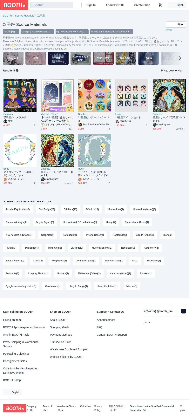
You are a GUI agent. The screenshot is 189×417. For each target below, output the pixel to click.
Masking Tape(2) (114, 260)
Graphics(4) (47, 235)
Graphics (8, 114)
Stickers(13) (70, 209)
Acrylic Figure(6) (45, 222)
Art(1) (135, 260)
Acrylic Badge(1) (79, 286)
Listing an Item (12, 319)
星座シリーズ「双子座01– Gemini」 (57, 174)
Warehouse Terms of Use (66, 408)
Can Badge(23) (47, 209)
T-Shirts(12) (92, 209)
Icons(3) (167, 235)
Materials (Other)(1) (120, 273)
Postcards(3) (120, 235)
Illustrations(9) (116, 209)
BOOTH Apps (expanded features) (24, 327)
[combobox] (51, 5)
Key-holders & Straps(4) (19, 235)
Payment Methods (61, 334)
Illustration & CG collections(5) (80, 222)
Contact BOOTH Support (112, 334)
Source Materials (24, 15)
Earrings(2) (77, 248)
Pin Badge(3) (32, 248)
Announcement (106, 319)
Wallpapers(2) (59, 260)
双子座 (41, 15)
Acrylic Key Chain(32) (18, 209)
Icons (118, 114)
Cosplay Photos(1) (38, 273)
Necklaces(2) (128, 248)
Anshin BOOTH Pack (16, 334)
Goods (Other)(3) (145, 235)
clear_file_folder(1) (107, 286)
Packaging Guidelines (16, 353)
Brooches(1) (154, 260)
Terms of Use (47, 408)
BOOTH (7, 15)
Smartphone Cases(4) (137, 222)
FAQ (99, 327)
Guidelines (85, 406)
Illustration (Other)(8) (144, 209)
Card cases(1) (53, 286)
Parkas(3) (11, 248)
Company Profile (31, 408)
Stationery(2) (152, 248)
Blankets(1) (146, 273)
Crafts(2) (38, 260)
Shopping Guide (59, 327)
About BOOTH (115, 5)
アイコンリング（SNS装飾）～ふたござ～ (17, 174)
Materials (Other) (49, 114)
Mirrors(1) (131, 286)
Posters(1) (63, 273)
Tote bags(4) (70, 235)
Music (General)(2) (102, 248)
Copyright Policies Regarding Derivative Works (20, 370)
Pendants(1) (12, 273)
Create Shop (142, 5)
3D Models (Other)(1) (89, 273)
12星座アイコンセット (128, 117)
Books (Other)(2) (15, 260)
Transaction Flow (60, 342)
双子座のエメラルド (14, 117)
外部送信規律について (117, 408)
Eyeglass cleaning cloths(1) (21, 286)
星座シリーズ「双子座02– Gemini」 (169, 119)
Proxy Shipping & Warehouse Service (20, 344)
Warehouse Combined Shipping (69, 349)
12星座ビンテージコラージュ (93, 119)
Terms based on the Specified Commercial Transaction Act (152, 408)
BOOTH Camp (12, 380)
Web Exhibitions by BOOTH (66, 356)
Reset (169, 30)
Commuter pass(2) (86, 260)
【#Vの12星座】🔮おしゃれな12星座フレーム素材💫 (57, 119)
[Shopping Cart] (160, 5)
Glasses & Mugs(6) (16, 222)
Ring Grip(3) (55, 248)
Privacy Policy (98, 408)
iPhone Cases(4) (95, 235)
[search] (69, 5)
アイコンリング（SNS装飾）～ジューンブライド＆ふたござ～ (93, 174)
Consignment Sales (15, 361)
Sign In (91, 5)
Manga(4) (111, 222)
